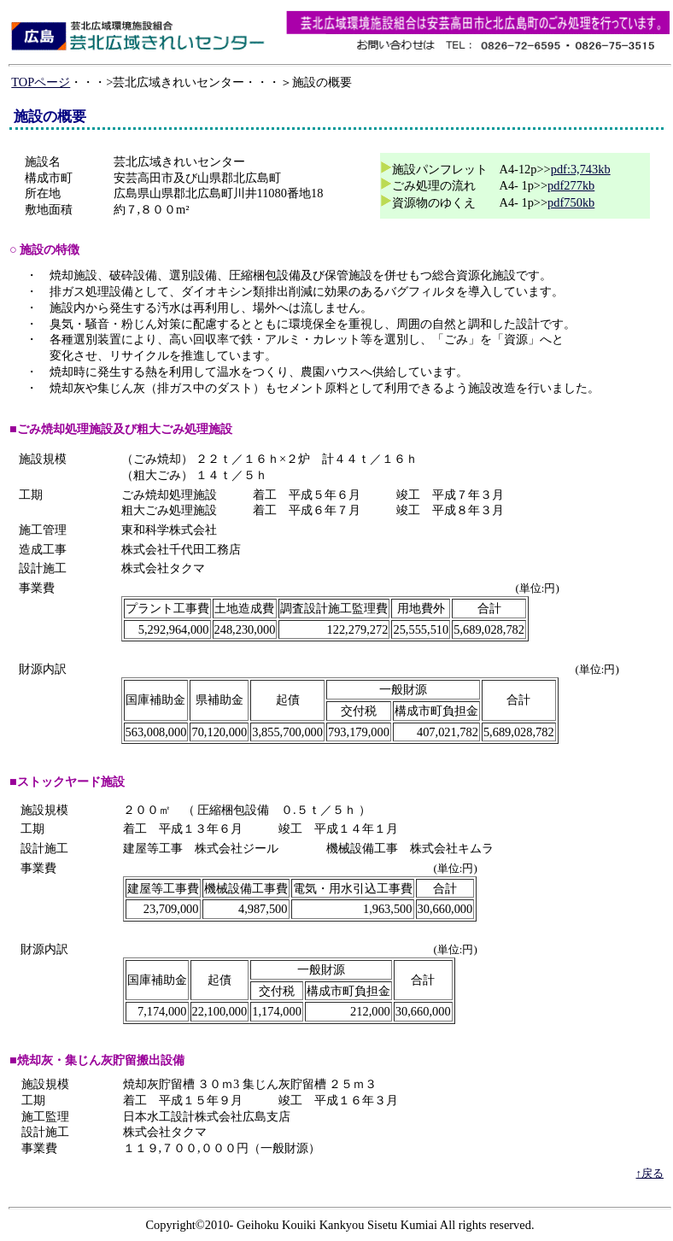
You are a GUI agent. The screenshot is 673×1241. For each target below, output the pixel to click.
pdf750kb (570, 202)
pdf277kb (570, 185)
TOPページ (40, 82)
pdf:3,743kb (581, 169)
